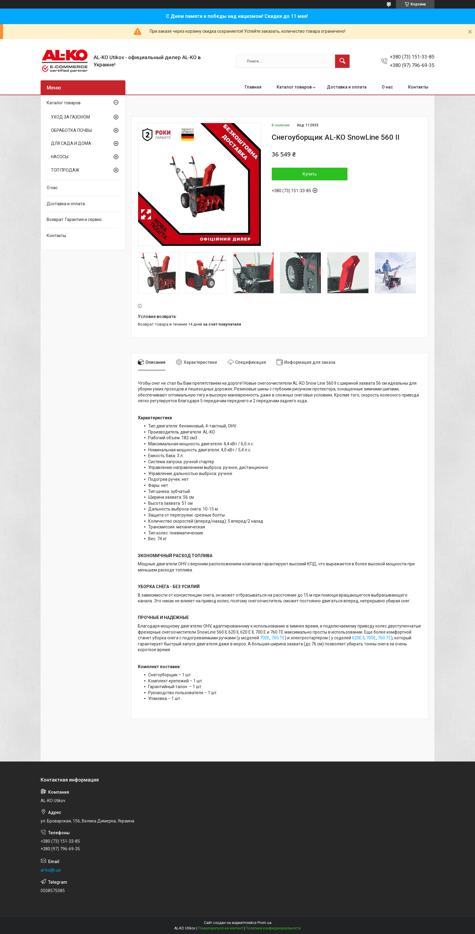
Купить (310, 174)
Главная (253, 87)
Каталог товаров (294, 87)
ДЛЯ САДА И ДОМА (71, 143)
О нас (387, 87)
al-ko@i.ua (51, 870)
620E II (358, 637)
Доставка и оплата (347, 87)
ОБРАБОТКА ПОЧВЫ (71, 130)
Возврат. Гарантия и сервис (74, 219)
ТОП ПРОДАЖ (65, 170)
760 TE (278, 637)
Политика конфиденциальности (273, 928)
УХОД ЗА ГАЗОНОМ (70, 117)
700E (265, 637)
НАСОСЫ (59, 156)
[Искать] (342, 61)
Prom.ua (264, 923)
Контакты (418, 87)
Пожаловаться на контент (220, 928)
